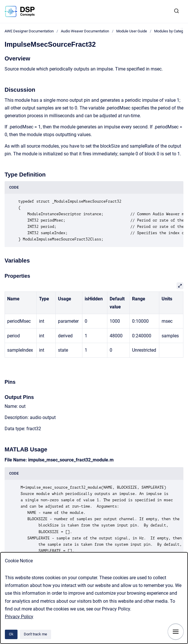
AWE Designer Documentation (29, 31)
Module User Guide (131, 31)
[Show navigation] (175, 631)
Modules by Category (171, 31)
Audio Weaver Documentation (85, 31)
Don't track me (35, 634)
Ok (11, 634)
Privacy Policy (19, 616)
